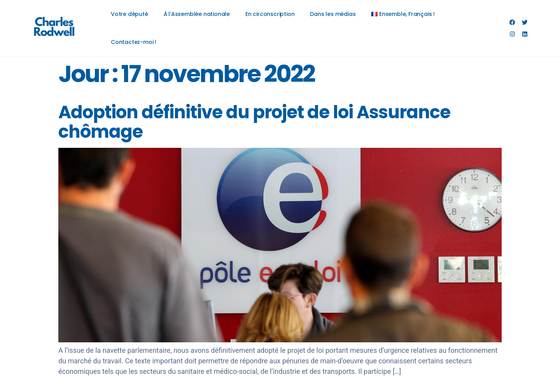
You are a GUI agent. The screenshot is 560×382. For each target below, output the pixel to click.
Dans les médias (332, 14)
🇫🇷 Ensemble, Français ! (403, 14)
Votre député (129, 14)
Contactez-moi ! (133, 42)
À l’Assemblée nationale (197, 14)
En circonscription (269, 14)
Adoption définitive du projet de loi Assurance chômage (254, 122)
